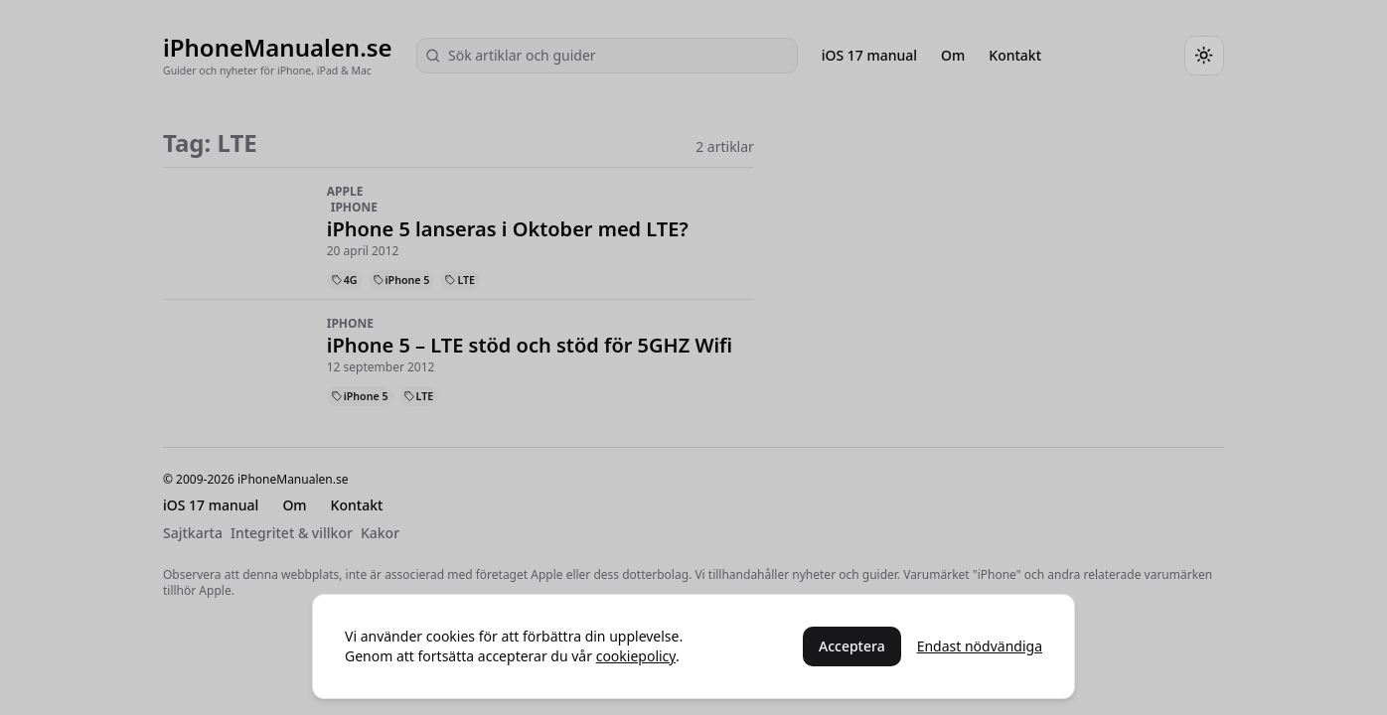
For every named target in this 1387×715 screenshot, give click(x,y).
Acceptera (852, 646)
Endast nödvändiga (979, 646)
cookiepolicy (636, 655)
